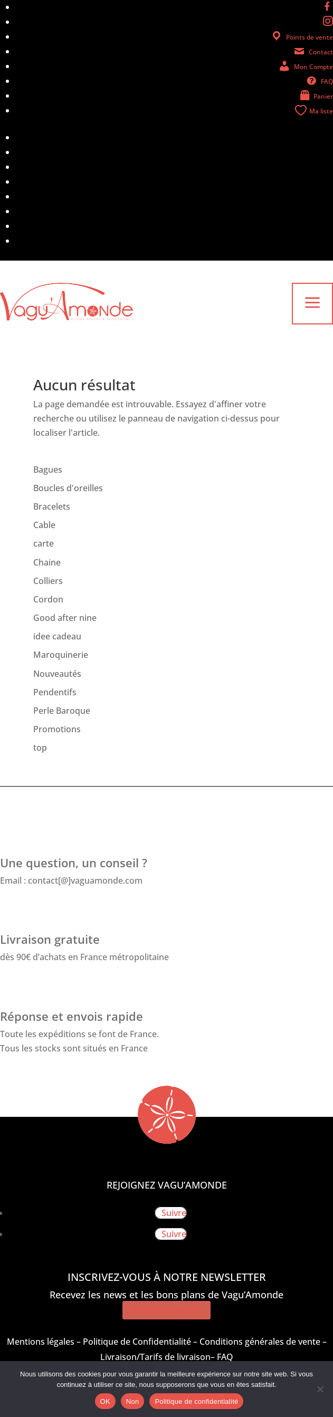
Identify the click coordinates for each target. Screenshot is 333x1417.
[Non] (320, 1389)
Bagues (47, 469)
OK (105, 1401)
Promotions (57, 729)
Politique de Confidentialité (137, 1341)
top (40, 747)
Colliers (48, 581)
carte (43, 543)
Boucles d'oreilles (68, 488)
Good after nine (65, 618)
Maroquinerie (60, 654)
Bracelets (51, 506)
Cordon (48, 599)
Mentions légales (40, 1341)
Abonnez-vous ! (166, 1310)
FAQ (225, 1357)
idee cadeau (57, 636)
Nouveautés (57, 673)
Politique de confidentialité (196, 1401)
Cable (44, 525)
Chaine (47, 562)
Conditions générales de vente (259, 1341)
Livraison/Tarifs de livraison (155, 1357)
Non (132, 1401)
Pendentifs (55, 692)
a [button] (312, 303)
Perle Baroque (61, 710)
